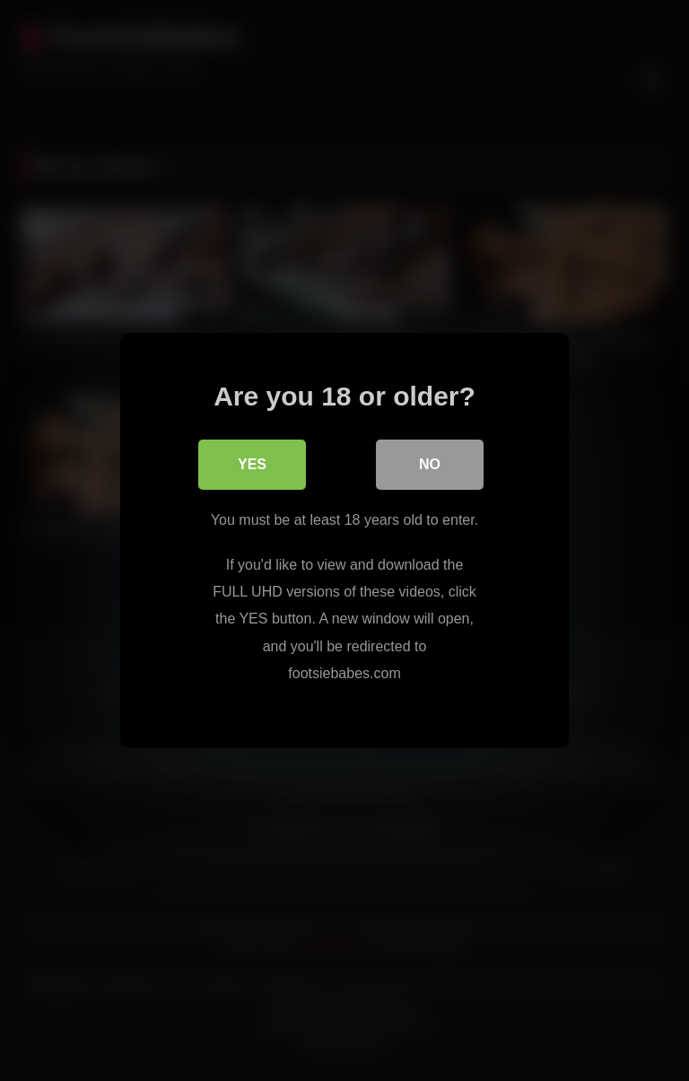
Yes (252, 464)
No (429, 464)
